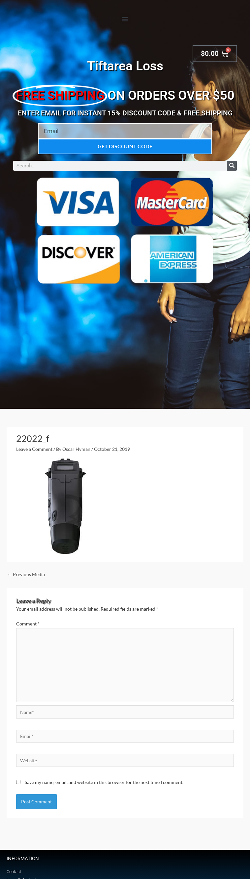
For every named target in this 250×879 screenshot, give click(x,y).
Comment (28, 623)
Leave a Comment (34, 449)
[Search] (232, 166)
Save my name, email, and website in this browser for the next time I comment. (104, 782)
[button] (125, 18)
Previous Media (26, 574)
